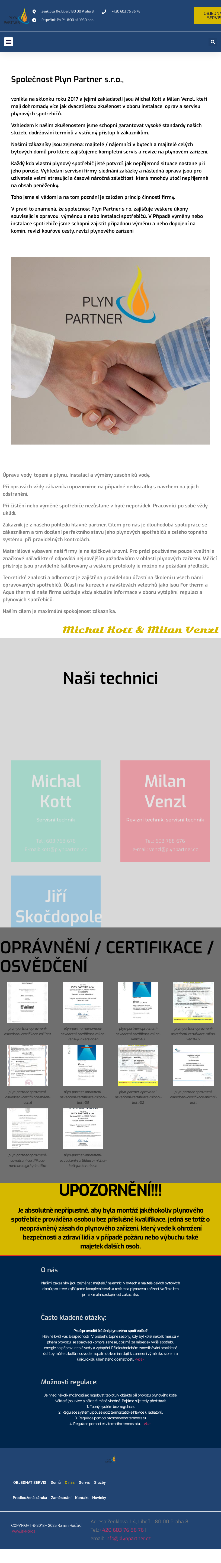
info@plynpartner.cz (128, 1538)
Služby (100, 1482)
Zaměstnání (61, 1498)
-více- (139, 1359)
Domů (56, 1482)
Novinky (99, 1498)
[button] (8, 41)
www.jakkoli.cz (23, 1531)
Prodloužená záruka (30, 1498)
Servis (84, 1482)
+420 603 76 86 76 (121, 1530)
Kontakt (82, 1498)
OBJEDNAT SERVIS (29, 1482)
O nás (70, 1482)
